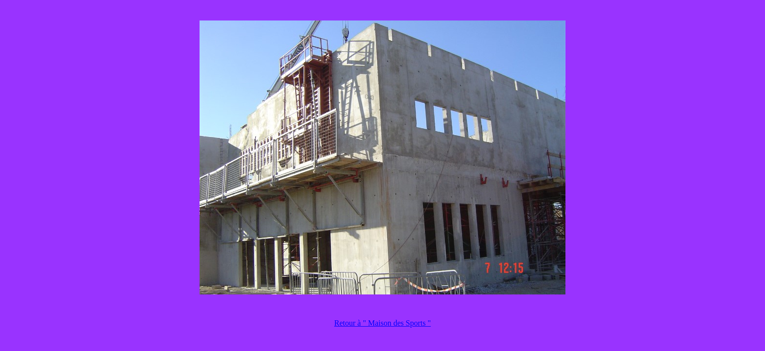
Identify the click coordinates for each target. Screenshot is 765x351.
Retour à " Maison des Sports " (382, 323)
